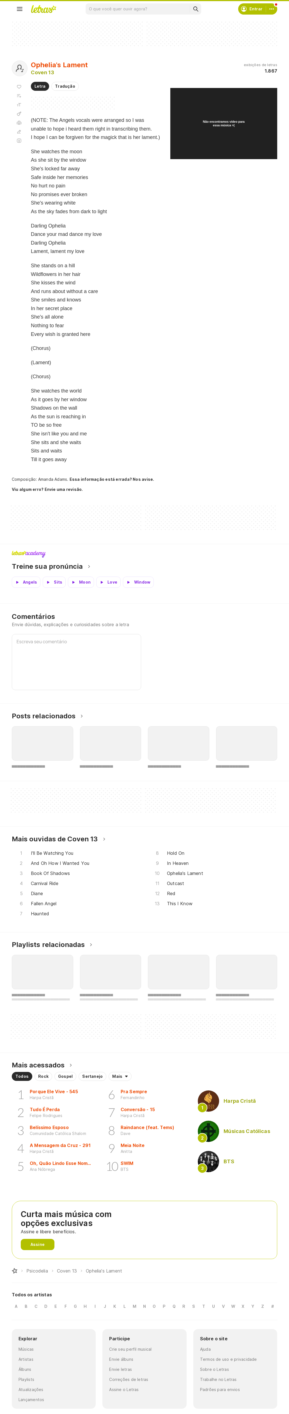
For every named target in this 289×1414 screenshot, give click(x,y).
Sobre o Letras (214, 1369)
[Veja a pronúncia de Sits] (54, 582)
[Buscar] (195, 9)
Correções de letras (128, 1379)
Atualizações (31, 1389)
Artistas (26, 1359)
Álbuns (25, 1369)
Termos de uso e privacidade (228, 1359)
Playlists (26, 1379)
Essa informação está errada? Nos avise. (112, 479)
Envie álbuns (121, 1359)
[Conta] (271, 9)
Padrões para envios (220, 1389)
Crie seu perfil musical (130, 1349)
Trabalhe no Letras (218, 1379)
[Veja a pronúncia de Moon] (81, 582)
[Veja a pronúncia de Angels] (26, 582)
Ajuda (205, 1349)
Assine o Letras (124, 1389)
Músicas (26, 1349)
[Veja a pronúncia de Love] (108, 582)
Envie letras (120, 1369)
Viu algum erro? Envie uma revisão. (47, 489)
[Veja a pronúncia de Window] (138, 582)
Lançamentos (31, 1399)
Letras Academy (144, 554)
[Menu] (19, 9)
